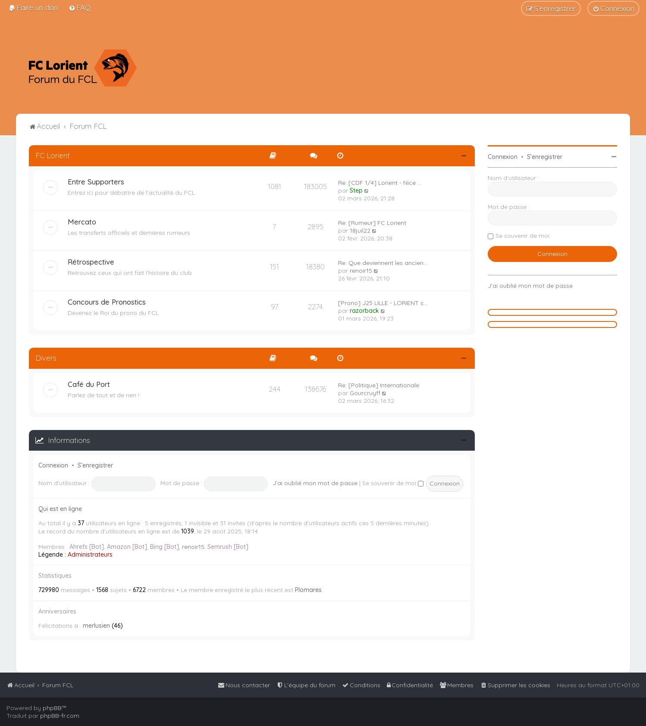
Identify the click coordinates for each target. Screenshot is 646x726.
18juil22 (360, 230)
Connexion (53, 465)
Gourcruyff (365, 393)
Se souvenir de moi (392, 483)
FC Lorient (52, 155)
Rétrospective (91, 261)
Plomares (308, 590)
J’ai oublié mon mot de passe (315, 483)
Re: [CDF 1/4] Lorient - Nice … (379, 183)
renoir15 (361, 270)
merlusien (96, 625)
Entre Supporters (96, 181)
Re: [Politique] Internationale (378, 385)
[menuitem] (33, 7)
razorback (364, 311)
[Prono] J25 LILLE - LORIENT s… (382, 303)
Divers (45, 357)
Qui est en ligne (60, 509)
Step (356, 190)
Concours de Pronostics (107, 301)
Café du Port (89, 384)
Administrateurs (90, 554)
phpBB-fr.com (59, 716)
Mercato (82, 221)
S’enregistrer (95, 465)
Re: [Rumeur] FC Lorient (372, 223)
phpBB (52, 708)
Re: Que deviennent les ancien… (382, 263)
